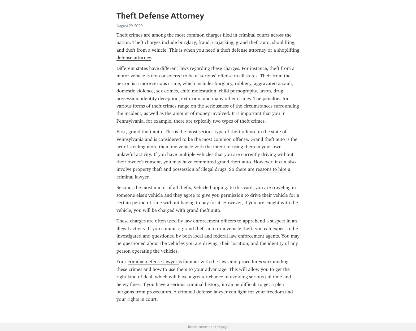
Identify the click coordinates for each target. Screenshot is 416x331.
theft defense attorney (243, 50)
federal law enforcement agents (246, 236)
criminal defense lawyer (153, 262)
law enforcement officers (210, 221)
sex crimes (167, 91)
